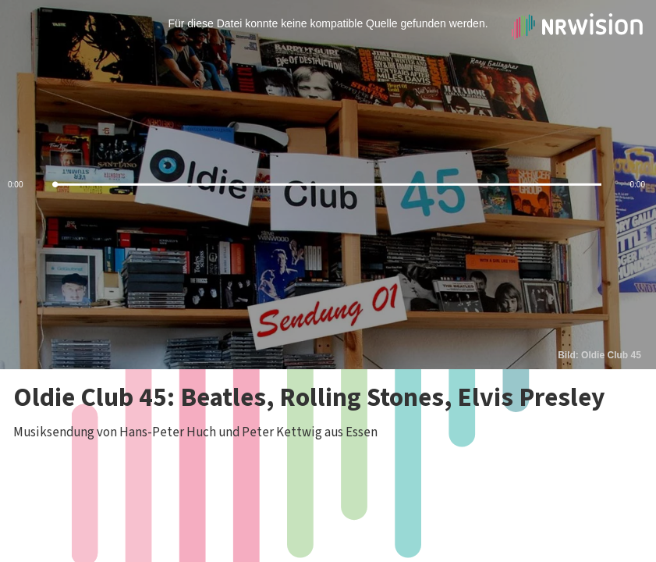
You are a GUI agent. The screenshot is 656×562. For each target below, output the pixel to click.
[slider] (328, 184)
